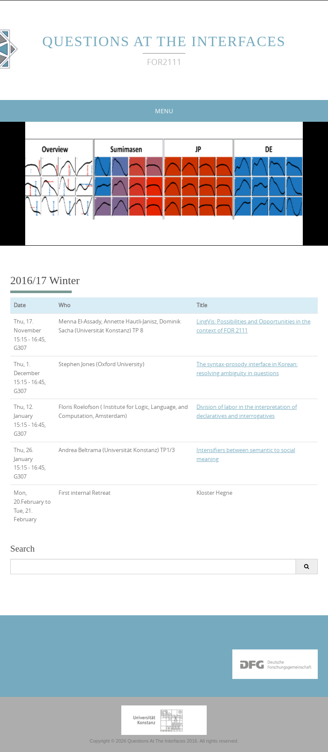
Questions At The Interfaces (164, 41)
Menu (164, 111)
